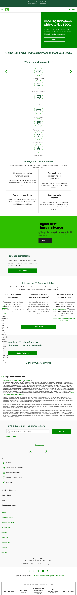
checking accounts (60, 303)
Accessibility (6, 536)
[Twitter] (29, 565)
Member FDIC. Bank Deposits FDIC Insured (49, 570)
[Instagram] (38, 565)
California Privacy (7, 511)
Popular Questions (14, 430)
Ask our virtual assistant (13, 462)
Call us (7, 457)
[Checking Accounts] (38, 67)
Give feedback (10, 476)
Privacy (4, 506)
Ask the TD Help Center (13, 471)
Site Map (5, 546)
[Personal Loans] (38, 118)
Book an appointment (12, 466)
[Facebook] (33, 565)
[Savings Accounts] (38, 80)
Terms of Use (6, 521)
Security (4, 526)
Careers (4, 541)
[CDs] (38, 93)
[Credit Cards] (38, 106)
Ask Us (61, 425)
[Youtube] (43, 565)
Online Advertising (8, 516)
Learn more (45, 234)
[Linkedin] (47, 565)
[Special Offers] (38, 144)
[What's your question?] (27, 425)
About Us (5, 531)
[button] (54, 33)
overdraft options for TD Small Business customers (64, 312)
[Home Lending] (38, 131)
